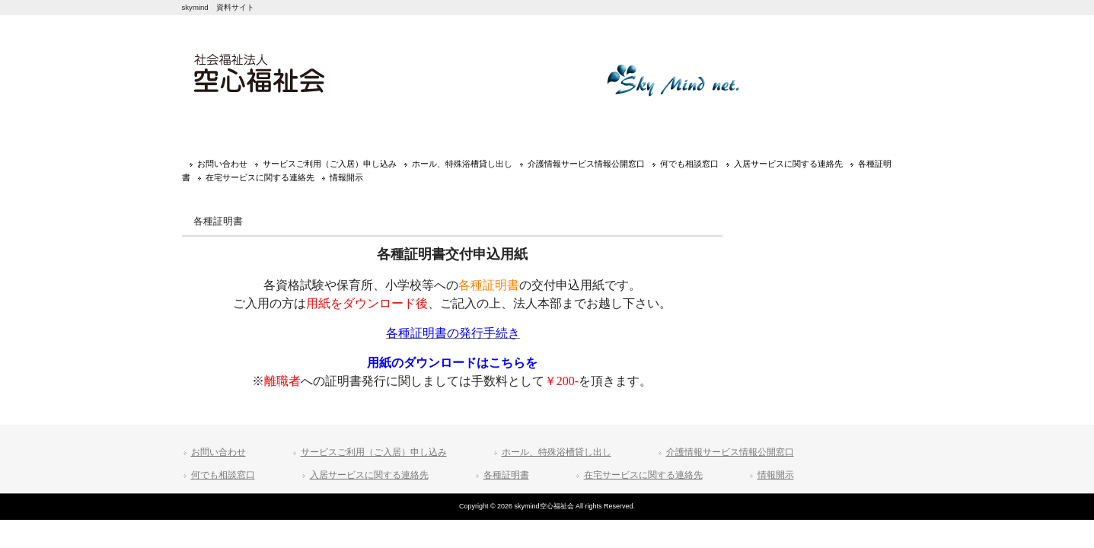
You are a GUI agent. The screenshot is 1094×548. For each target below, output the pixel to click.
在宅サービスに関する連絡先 (260, 177)
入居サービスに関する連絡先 (788, 163)
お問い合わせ (222, 163)
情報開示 (346, 177)
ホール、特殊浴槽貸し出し (462, 163)
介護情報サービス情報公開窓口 (586, 163)
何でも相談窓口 (689, 163)
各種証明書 (506, 475)
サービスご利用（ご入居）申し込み (330, 163)
